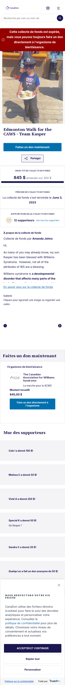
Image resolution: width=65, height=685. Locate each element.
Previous (5, 325)
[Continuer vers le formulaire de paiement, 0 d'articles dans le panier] (49, 8)
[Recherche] (29, 18)
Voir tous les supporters (47, 220)
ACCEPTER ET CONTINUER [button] (33, 648)
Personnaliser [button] (32, 669)
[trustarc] (54, 681)
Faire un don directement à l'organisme (32, 404)
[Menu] (58, 8)
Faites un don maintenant (32, 147)
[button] (58, 585)
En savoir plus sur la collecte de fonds (28, 287)
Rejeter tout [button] (33, 658)
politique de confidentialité (22, 623)
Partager (32, 158)
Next (60, 325)
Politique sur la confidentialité (19, 681)
